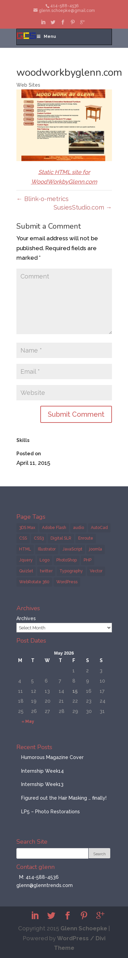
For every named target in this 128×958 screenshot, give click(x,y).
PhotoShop (66, 560)
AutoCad (99, 527)
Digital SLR (61, 538)
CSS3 (39, 538)
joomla (95, 549)
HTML (25, 549)
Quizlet (26, 571)
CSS (23, 538)
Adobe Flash (54, 527)
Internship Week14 (42, 771)
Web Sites (28, 85)
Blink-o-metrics (42, 198)
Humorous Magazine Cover (52, 757)
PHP (87, 560)
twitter (46, 571)
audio (78, 527)
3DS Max (27, 527)
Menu (46, 36)
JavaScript (72, 549)
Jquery (26, 560)
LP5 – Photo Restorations (50, 811)
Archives (26, 618)
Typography (71, 571)
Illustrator (47, 549)
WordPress (66, 582)
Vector (96, 571)
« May (28, 721)
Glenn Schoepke (83, 928)
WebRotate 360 (34, 582)
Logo (44, 560)
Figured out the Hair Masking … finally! (63, 798)
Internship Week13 (42, 784)
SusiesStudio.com (83, 207)
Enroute (85, 538)
